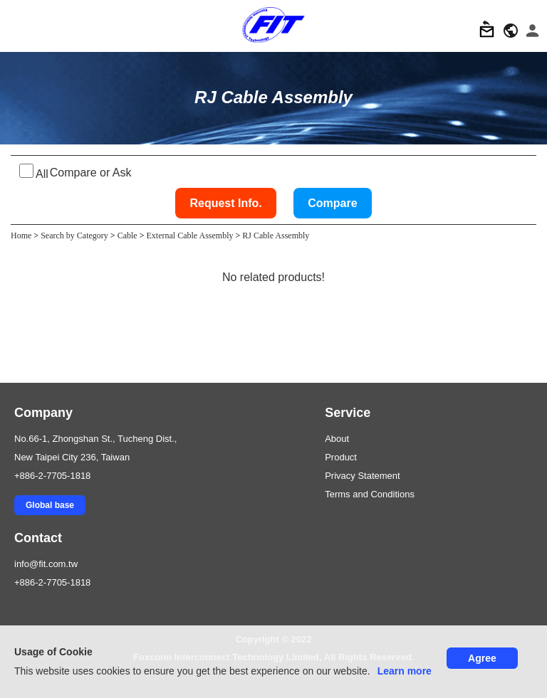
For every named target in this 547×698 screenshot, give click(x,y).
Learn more (404, 671)
